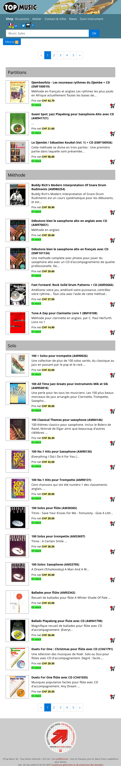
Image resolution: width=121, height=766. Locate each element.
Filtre (11, 41)
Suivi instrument (91, 19)
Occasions (22, 19)
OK (94, 33)
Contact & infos (55, 19)
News (73, 19)
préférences (62, 758)
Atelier (37, 19)
